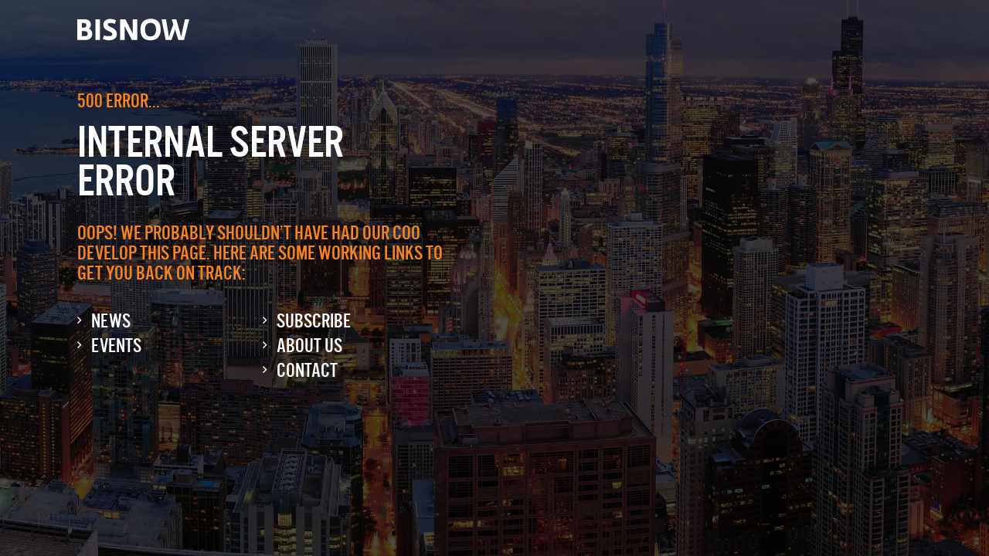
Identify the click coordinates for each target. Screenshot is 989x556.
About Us (309, 345)
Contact (307, 370)
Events (116, 345)
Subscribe (314, 320)
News (111, 320)
